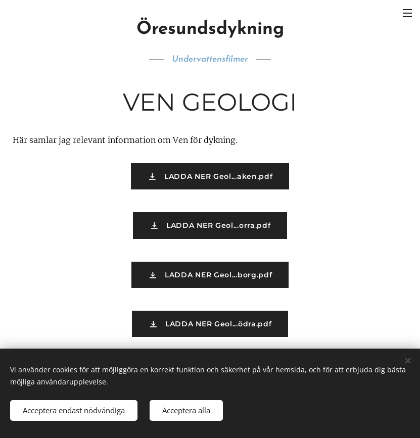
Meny (407, 13)
